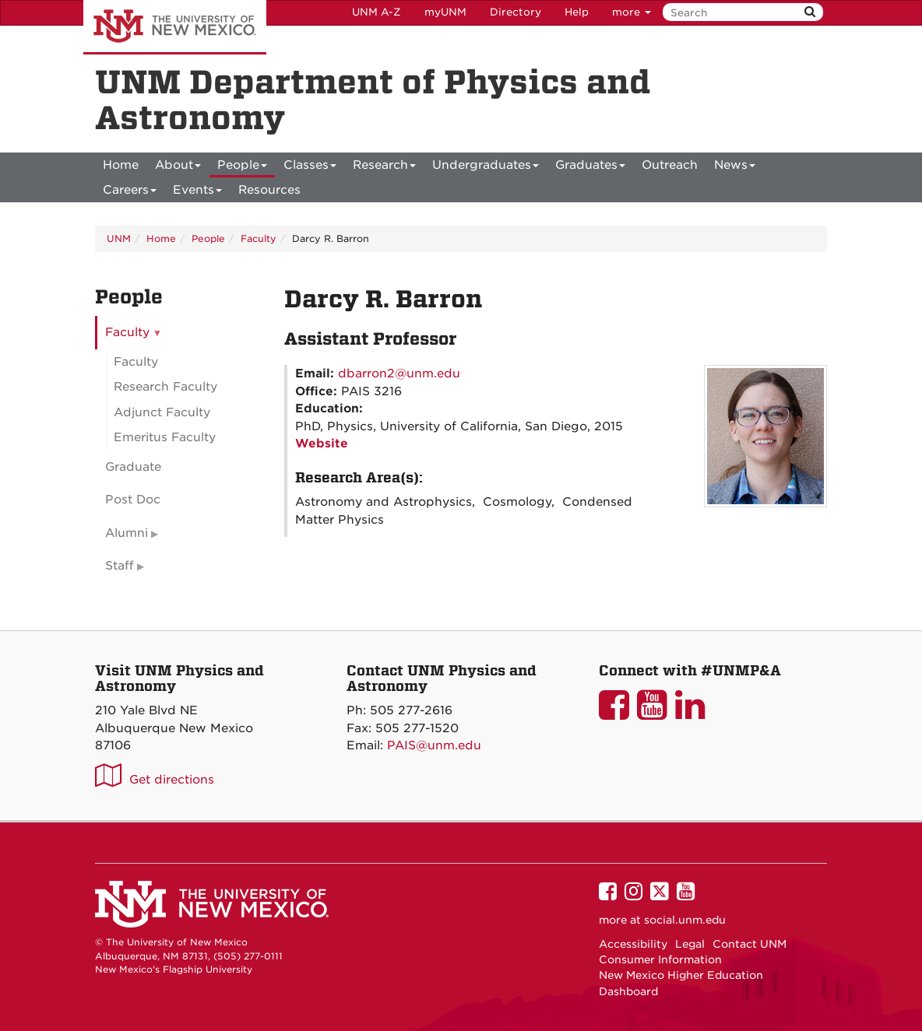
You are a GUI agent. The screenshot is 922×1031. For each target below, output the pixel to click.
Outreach (670, 165)
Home (121, 165)
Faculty (258, 238)
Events (197, 192)
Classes (309, 167)
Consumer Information (660, 959)
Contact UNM (750, 944)
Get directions (171, 780)
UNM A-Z (376, 12)
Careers (130, 192)
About (178, 167)
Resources (269, 190)
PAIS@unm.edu (434, 745)
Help (577, 12)
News (734, 167)
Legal (690, 944)
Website (321, 444)
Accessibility (633, 944)
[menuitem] (120, 165)
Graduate (133, 467)
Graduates (590, 167)
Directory (515, 12)
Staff (119, 566)
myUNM (445, 12)
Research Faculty (165, 387)
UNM (119, 238)
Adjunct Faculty (162, 412)
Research (384, 167)
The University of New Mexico (174, 27)
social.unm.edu (685, 920)
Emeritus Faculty (165, 437)
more (631, 12)
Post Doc (132, 500)
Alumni (126, 533)
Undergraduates (485, 167)
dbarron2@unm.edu (399, 373)
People (242, 167)
